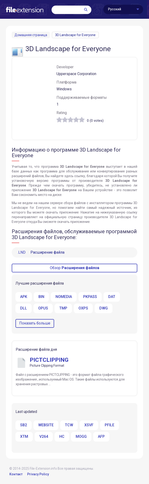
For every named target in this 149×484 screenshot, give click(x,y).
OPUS (43, 308)
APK (23, 296)
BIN (41, 296)
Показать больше (34, 323)
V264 (43, 436)
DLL (23, 308)
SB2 (23, 425)
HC (61, 436)
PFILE (109, 425)
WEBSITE (46, 425)
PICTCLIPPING (49, 360)
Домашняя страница (31, 35)
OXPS (83, 308)
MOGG (81, 436)
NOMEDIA (64, 296)
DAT (111, 296)
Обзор (74, 268)
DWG (103, 308)
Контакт (15, 474)
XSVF (88, 425)
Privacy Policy (38, 474)
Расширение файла (41, 252)
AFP (101, 436)
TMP (63, 308)
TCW (69, 425)
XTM (24, 436)
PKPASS (90, 296)
